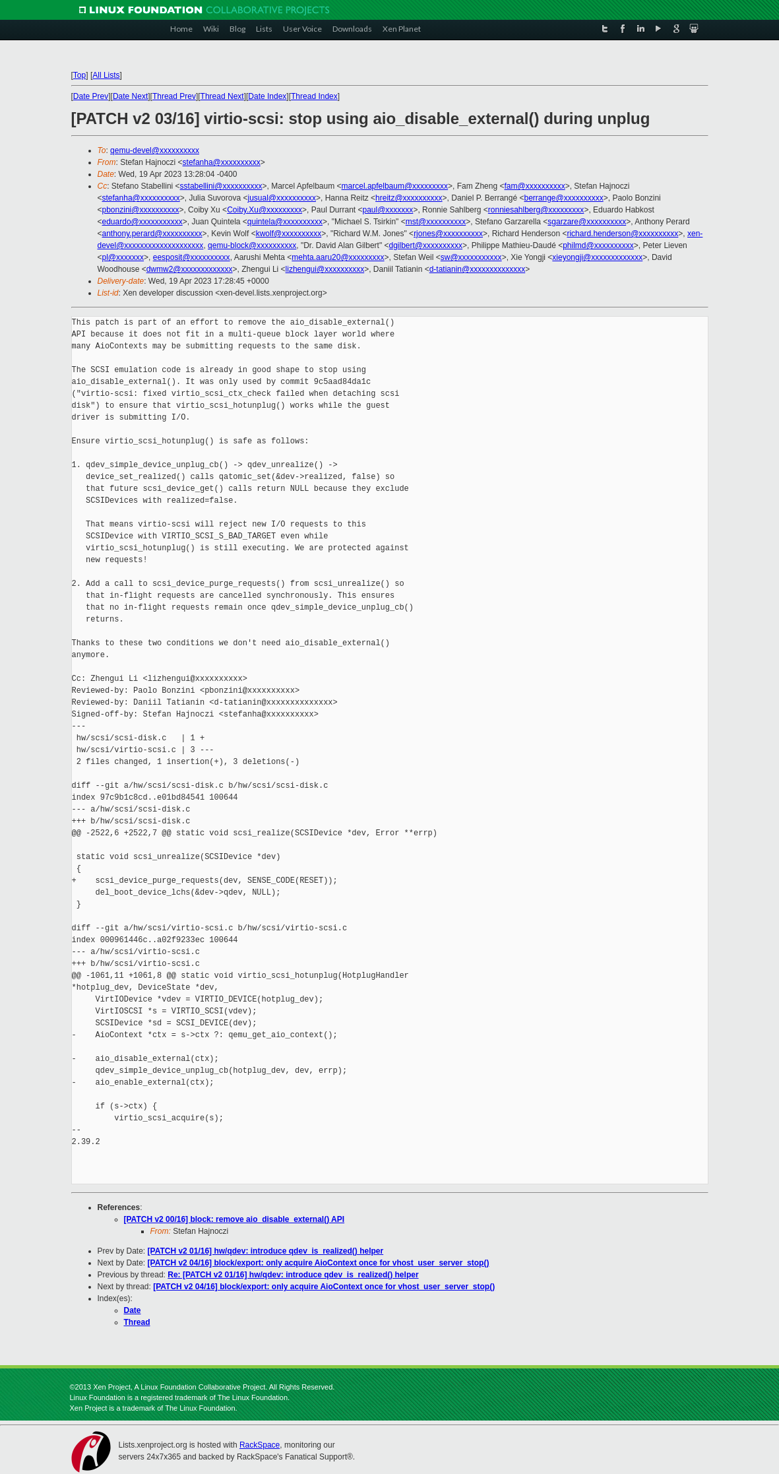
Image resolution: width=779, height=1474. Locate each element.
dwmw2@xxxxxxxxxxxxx (189, 269)
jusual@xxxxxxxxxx (281, 198)
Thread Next (222, 96)
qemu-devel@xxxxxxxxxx (154, 150)
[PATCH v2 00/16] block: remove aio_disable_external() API (234, 1219)
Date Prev (90, 96)
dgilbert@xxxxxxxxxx (426, 245)
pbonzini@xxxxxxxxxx (140, 209)
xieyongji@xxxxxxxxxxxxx (597, 257)
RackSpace (259, 1445)
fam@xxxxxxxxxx (535, 186)
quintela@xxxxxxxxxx (285, 221)
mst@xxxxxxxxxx (436, 221)
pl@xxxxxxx (123, 257)
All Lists (105, 75)
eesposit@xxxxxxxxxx (191, 257)
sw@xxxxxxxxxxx (471, 257)
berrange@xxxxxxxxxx (563, 198)
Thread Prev (174, 96)
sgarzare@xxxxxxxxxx (586, 221)
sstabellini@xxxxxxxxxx (221, 186)
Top (79, 75)
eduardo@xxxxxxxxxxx (142, 221)
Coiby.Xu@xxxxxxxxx (264, 209)
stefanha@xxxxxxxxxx (222, 162)
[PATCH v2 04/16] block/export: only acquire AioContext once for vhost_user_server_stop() (318, 1262)
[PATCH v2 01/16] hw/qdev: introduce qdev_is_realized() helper (266, 1251)
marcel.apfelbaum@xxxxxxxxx (395, 186)
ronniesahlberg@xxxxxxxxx (536, 209)
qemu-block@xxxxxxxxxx (252, 245)
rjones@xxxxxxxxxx (448, 233)
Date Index (267, 96)
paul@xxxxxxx (388, 209)
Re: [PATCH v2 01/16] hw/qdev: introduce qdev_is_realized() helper (293, 1274)
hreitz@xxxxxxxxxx (409, 198)
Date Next (130, 96)
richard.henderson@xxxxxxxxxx (622, 233)
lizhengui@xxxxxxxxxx (325, 269)
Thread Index (314, 96)
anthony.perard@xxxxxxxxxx (152, 233)
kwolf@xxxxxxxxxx (289, 233)
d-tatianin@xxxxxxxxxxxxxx (477, 269)
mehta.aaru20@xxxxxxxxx (338, 257)
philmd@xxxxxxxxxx (598, 245)
